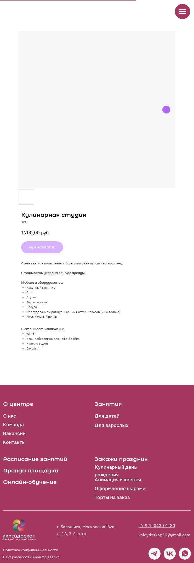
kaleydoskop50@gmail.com (164, 534)
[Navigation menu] (182, 11)
